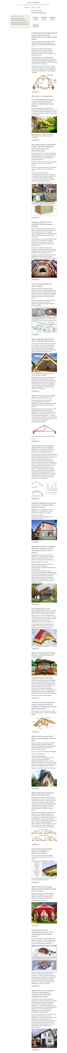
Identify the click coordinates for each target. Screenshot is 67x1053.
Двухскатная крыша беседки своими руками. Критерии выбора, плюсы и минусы (44, 889)
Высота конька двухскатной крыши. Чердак (41, 285)
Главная (26, 7)
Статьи (39, 7)
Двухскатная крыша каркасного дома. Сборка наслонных (43, 794)
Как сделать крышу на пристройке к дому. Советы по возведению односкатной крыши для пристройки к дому (44, 148)
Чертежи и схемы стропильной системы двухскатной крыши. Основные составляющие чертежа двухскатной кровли (44, 705)
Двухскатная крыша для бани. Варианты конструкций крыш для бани (44, 738)
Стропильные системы (44, 18)
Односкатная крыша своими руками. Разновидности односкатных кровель (42, 851)
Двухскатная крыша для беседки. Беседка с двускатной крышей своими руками (44, 655)
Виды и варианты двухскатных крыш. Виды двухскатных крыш (43, 340)
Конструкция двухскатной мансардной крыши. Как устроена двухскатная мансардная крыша (44, 611)
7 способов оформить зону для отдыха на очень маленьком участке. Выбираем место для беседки (43, 103)
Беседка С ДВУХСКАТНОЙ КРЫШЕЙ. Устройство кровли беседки (42, 224)
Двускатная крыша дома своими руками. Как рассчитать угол (43, 397)
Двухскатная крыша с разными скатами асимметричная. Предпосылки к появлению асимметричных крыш (43, 994)
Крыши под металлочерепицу (36, 25)
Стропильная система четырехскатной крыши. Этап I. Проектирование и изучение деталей (43, 933)
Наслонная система (52, 18)
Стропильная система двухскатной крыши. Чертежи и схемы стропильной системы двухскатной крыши (44, 36)
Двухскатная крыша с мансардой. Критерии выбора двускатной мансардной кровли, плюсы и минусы (44, 549)
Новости (33, 7)
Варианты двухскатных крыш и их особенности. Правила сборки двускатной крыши (44, 505)
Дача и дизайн (33, 3)
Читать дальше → (35, 91)
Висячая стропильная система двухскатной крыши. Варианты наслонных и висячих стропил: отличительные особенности (43, 449)
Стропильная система (36, 18)
